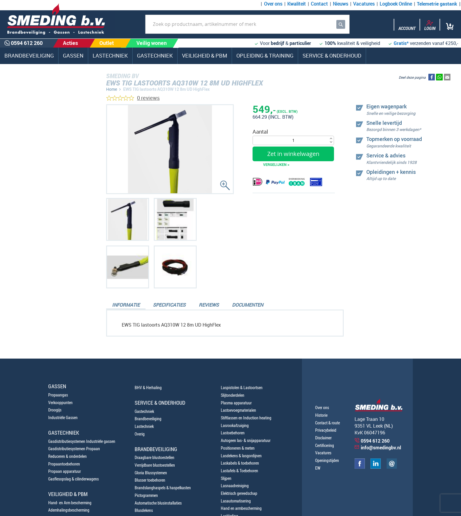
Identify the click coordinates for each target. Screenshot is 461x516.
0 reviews (148, 97)
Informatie (126, 305)
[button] (127, 219)
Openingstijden (327, 460)
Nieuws (340, 4)
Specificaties (169, 305)
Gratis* (401, 43)
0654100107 (34, 198)
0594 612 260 (35, 185)
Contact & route (327, 423)
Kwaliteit (296, 4)
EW (317, 468)
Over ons (273, 4)
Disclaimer (323, 438)
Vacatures (364, 4)
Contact (319, 4)
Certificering (324, 445)
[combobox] (247, 24)
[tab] (126, 305)
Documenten (247, 305)
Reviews (209, 305)
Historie (321, 415)
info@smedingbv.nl (381, 447)
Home (111, 89)
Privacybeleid (325, 430)
